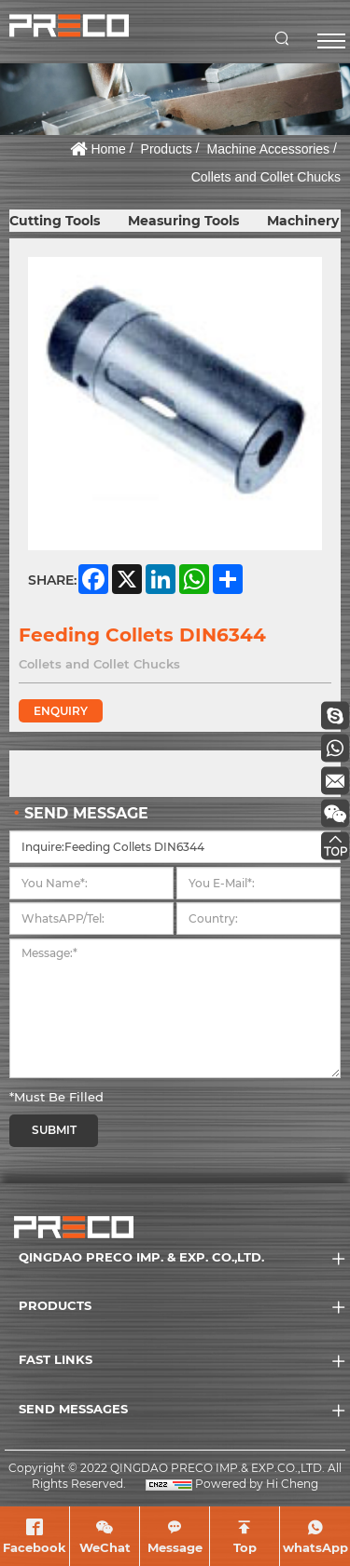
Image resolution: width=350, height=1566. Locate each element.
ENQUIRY (61, 711)
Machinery (303, 220)
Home (108, 149)
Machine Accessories (268, 149)
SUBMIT (54, 1130)
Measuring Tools (183, 220)
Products (166, 149)
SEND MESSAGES (73, 1408)
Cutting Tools (54, 220)
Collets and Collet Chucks (266, 176)
